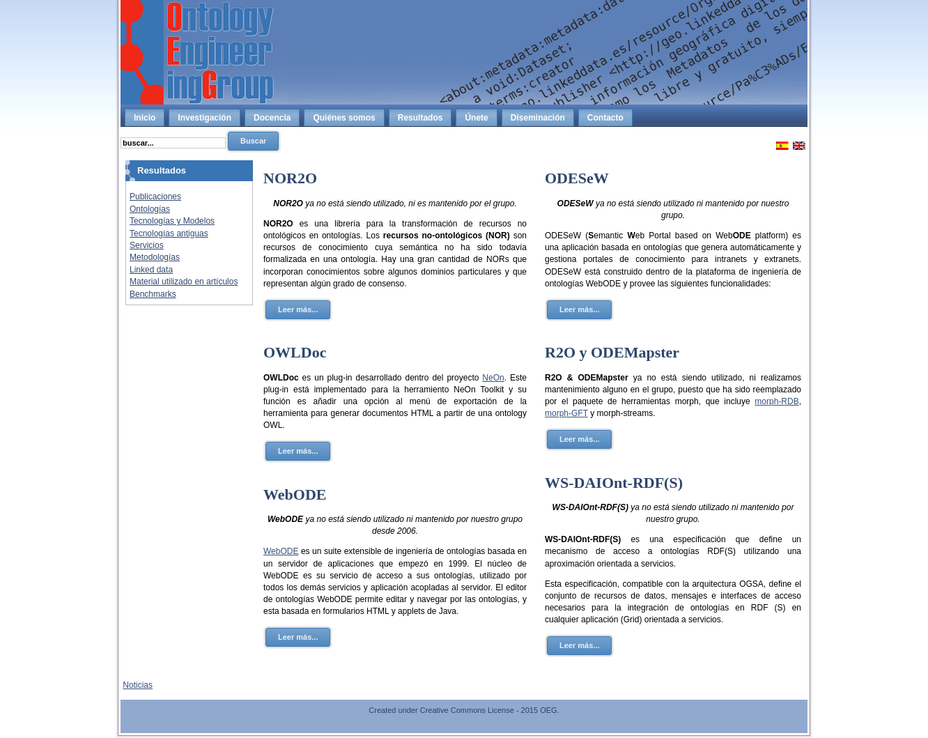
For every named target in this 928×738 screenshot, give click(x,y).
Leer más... (298, 309)
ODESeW (577, 178)
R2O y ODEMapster (612, 352)
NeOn (493, 378)
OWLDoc (294, 352)
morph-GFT (566, 413)
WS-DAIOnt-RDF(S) (614, 482)
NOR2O (290, 178)
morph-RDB (776, 401)
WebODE (294, 494)
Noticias (138, 685)
